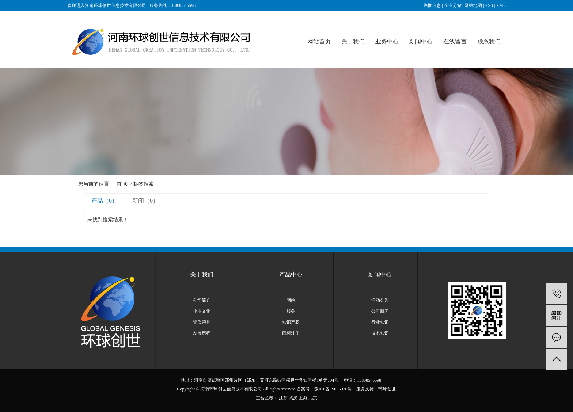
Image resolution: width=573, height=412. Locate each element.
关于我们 (353, 41)
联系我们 (489, 41)
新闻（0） (145, 201)
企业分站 (453, 5)
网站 (290, 300)
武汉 (293, 397)
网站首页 (319, 41)
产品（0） (104, 201)
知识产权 (291, 322)
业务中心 (387, 41)
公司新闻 (380, 311)
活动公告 (380, 300)
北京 (312, 397)
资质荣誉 (201, 322)
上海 (303, 397)
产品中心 (291, 274)
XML (501, 5)
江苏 (283, 397)
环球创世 (387, 389)
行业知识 (380, 322)
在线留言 (455, 41)
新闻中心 (421, 41)
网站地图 (473, 5)
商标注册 (291, 333)
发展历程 (201, 333)
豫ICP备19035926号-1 (335, 389)
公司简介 (201, 300)
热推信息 (432, 5)
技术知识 (380, 333)
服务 (290, 311)
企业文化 (201, 311)
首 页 (122, 184)
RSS (489, 5)
